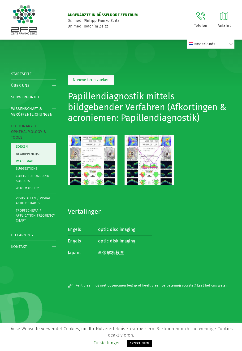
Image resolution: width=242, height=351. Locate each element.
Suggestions (27, 169)
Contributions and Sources (32, 178)
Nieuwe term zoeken (91, 79)
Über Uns (20, 85)
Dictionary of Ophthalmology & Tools (28, 132)
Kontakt (19, 246)
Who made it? (27, 188)
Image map (24, 161)
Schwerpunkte (25, 97)
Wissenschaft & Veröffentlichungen (31, 111)
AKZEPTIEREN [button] (139, 343)
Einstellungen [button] (107, 343)
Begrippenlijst (28, 154)
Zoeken (22, 147)
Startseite (21, 74)
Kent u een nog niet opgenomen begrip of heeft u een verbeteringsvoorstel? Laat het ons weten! (148, 285)
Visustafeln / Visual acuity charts (33, 200)
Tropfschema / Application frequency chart (35, 216)
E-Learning (22, 235)
